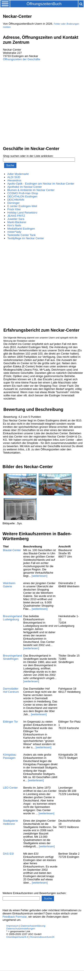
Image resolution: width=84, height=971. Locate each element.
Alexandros (14, 180)
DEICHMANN (15, 199)
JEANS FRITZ (16, 215)
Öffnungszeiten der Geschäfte (21, 59)
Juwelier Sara (15, 219)
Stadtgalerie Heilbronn (10, 822)
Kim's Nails (14, 225)
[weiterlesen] (39, 575)
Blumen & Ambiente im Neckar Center (31, 190)
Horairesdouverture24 (42, 936)
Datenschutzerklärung (33, 925)
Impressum (12, 925)
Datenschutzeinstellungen (20, 928)
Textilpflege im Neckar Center (25, 238)
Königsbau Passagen (9, 756)
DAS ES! (8, 853)
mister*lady (14, 231)
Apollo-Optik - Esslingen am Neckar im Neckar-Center (40, 183)
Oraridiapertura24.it (17, 936)
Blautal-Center (12, 550)
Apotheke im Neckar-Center (24, 186)
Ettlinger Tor (10, 721)
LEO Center (10, 787)
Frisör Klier (14, 209)
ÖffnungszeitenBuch (44, 4)
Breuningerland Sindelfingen (12, 657)
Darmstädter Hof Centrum (11, 690)
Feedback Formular (15, 916)
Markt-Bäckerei (16, 222)
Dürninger (13, 202)
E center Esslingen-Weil (22, 206)
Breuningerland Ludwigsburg (12, 618)
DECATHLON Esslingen (22, 196)
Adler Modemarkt (18, 174)
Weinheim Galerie (9, 585)
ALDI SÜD (13, 177)
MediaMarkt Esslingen (21, 228)
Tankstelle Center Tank (21, 235)
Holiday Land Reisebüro (22, 212)
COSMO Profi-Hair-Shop (22, 193)
